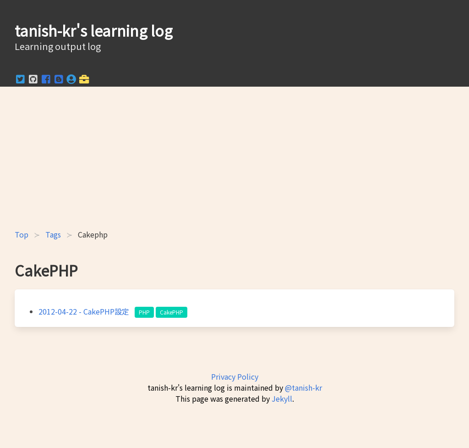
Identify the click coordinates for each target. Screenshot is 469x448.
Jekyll (282, 398)
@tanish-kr (303, 387)
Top (21, 234)
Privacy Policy (234, 376)
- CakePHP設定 (84, 311)
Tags (53, 234)
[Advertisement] (234, 158)
